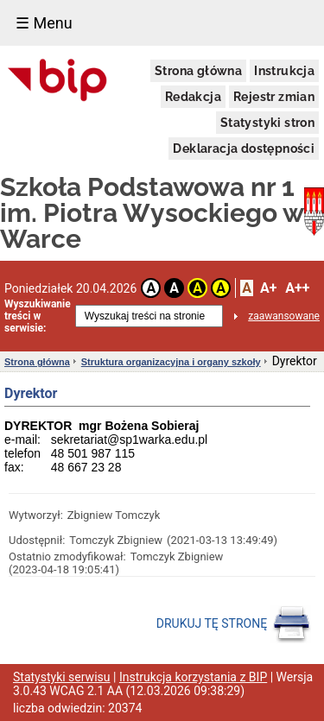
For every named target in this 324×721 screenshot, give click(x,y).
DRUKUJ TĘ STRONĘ (233, 624)
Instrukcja (284, 71)
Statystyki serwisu (62, 677)
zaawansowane (284, 316)
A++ (297, 288)
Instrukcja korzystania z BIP (193, 677)
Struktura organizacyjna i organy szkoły (171, 362)
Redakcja (193, 97)
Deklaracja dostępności (243, 148)
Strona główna (198, 71)
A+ (268, 288)
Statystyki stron (267, 123)
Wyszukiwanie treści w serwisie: (37, 316)
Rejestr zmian (273, 97)
